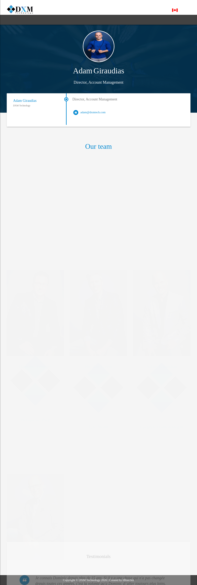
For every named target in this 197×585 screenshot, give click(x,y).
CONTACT (117, 19)
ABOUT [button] (34, 19)
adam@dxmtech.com (93, 113)
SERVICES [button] (57, 19)
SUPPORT (96, 19)
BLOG (78, 19)
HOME (15, 19)
